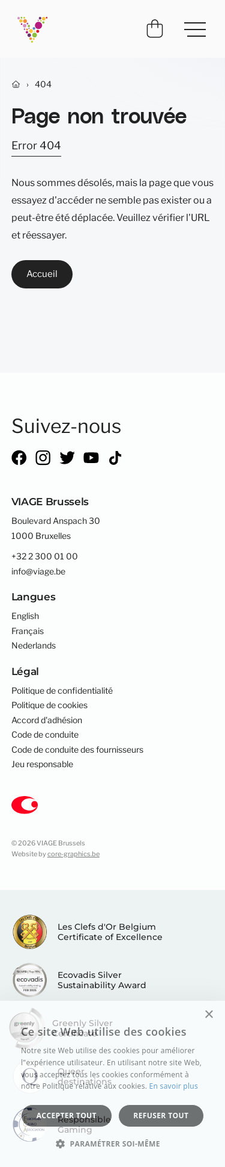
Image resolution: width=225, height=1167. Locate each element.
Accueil (42, 273)
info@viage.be (38, 571)
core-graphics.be (73, 854)
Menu (190, 25)
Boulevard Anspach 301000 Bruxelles (55, 528)
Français (27, 631)
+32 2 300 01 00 (44, 556)
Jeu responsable (42, 764)
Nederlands (33, 645)
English (25, 616)
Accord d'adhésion (46, 720)
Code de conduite (45, 734)
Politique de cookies (49, 705)
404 (43, 84)
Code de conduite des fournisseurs (77, 749)
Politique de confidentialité (62, 690)
